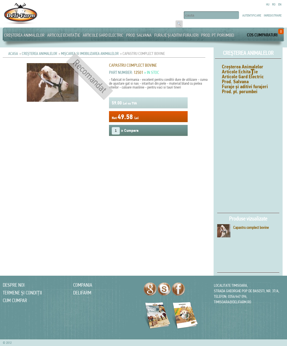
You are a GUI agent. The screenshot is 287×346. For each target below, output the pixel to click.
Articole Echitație (63, 35)
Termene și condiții (22, 293)
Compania (82, 285)
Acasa (13, 53)
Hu (267, 4)
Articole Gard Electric (103, 35)
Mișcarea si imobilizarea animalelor (90, 53)
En (279, 4)
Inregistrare (272, 15)
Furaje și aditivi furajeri (176, 35)
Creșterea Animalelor (24, 35)
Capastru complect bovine (251, 227)
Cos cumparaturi (262, 34)
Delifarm (82, 293)
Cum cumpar (15, 300)
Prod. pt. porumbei (217, 35)
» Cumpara (125, 131)
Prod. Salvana (139, 35)
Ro (273, 4)
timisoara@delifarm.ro (232, 302)
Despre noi (14, 285)
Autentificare (251, 15)
